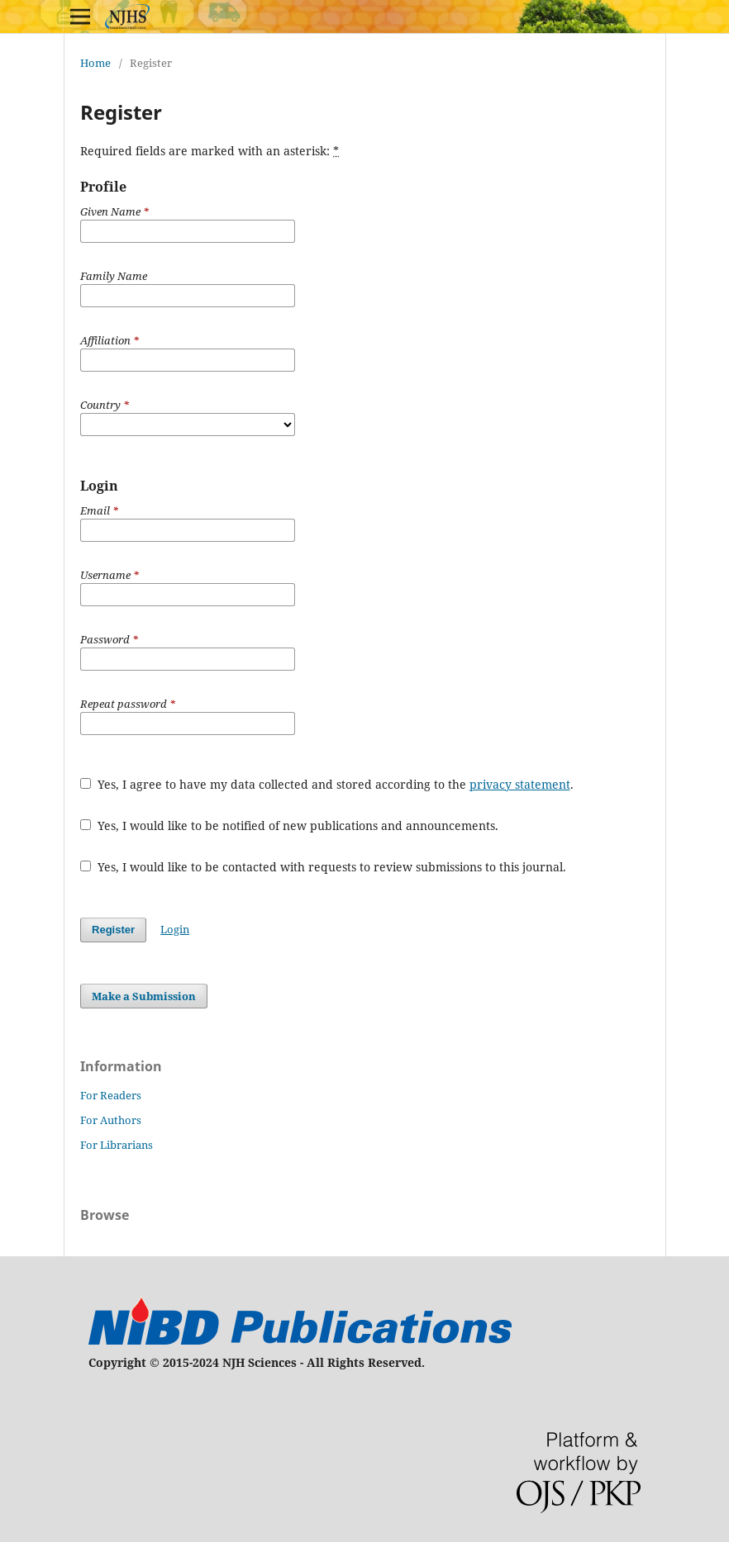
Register (113, 929)
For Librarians (116, 1144)
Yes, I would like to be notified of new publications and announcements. (289, 825)
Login (174, 929)
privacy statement (519, 784)
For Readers (110, 1095)
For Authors (110, 1120)
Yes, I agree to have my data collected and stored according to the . (327, 784)
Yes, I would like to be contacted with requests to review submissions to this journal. (323, 867)
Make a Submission (144, 996)
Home (95, 62)
